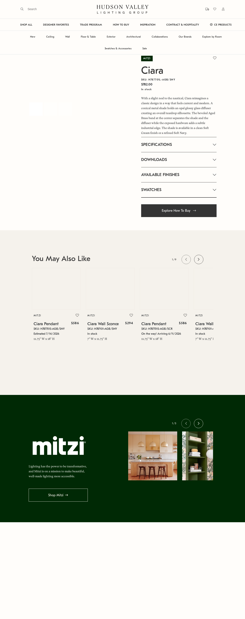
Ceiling (50, 36)
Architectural (133, 36)
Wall (67, 36)
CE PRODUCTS (221, 24)
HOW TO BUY (121, 24)
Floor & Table (88, 36)
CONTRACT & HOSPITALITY (182, 24)
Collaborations (160, 36)
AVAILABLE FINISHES (160, 174)
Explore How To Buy (179, 211)
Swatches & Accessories (118, 48)
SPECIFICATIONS (156, 144)
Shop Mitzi (55, 495)
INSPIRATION (147, 24)
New (32, 36)
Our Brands (185, 36)
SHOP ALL (26, 24)
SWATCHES (151, 189)
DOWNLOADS (154, 159)
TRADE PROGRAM (91, 24)
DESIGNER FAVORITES (56, 24)
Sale (144, 48)
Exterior (111, 36)
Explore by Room (212, 36)
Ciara (152, 70)
